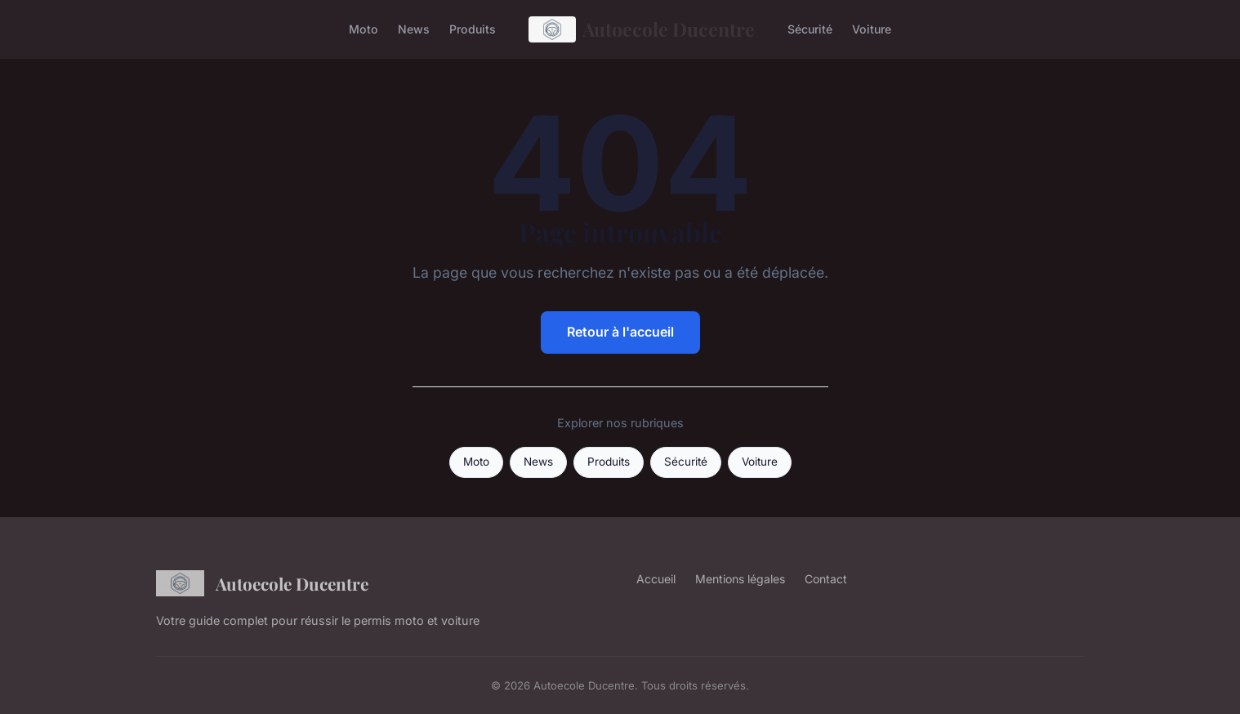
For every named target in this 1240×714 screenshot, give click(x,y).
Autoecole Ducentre (642, 29)
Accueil (656, 579)
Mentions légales (740, 579)
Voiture (871, 29)
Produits (472, 29)
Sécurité (809, 29)
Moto (363, 29)
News (414, 29)
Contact (826, 579)
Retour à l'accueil (620, 332)
